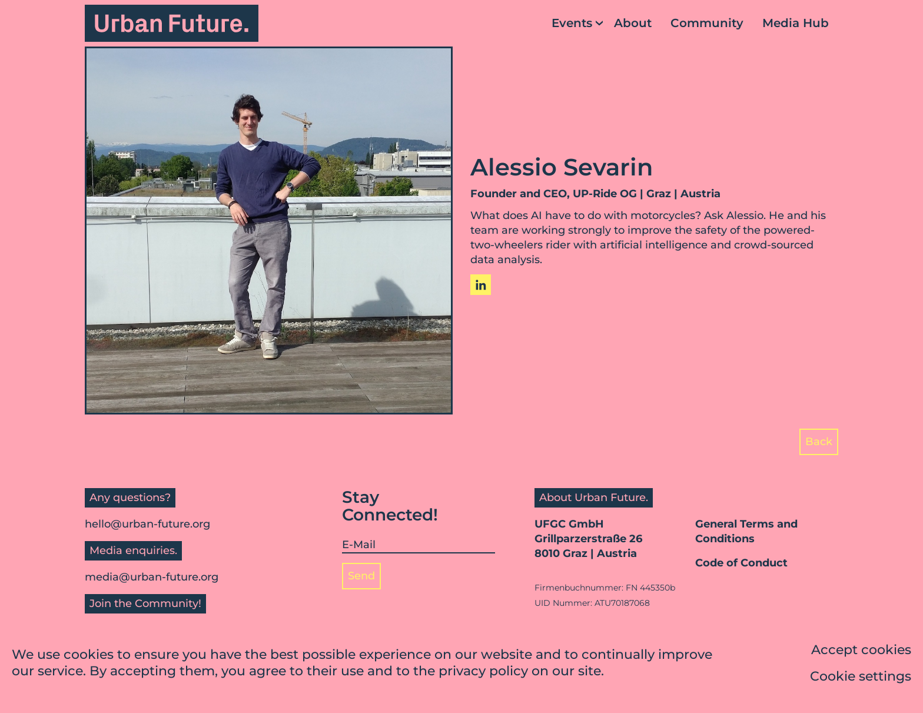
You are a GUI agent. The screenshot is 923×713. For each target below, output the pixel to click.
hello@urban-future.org (147, 524)
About (633, 23)
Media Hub (795, 23)
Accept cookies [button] (861, 651)
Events (572, 23)
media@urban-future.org (151, 577)
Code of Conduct (741, 562)
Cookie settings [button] (860, 678)
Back (818, 441)
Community (706, 23)
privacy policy (483, 673)
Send (361, 575)
